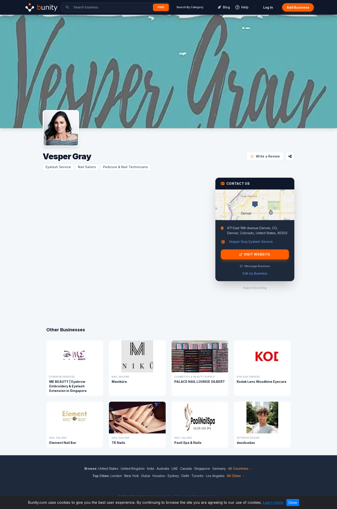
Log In (268, 7)
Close (292, 502)
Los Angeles (215, 476)
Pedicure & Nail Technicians (125, 167)
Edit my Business (255, 273)
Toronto (198, 476)
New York (131, 476)
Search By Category (189, 7)
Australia (163, 468)
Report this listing (254, 288)
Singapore (202, 468)
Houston (159, 476)
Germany (219, 468)
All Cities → (236, 476)
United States (108, 468)
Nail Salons (87, 167)
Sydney (173, 476)
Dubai (145, 476)
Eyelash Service (58, 167)
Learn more (273, 502)
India (150, 468)
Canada (186, 468)
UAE (175, 468)
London (116, 476)
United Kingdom (133, 468)
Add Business (298, 7)
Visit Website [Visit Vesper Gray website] (254, 254)
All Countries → (240, 468)
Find (160, 7)
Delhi (185, 476)
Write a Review (265, 156)
